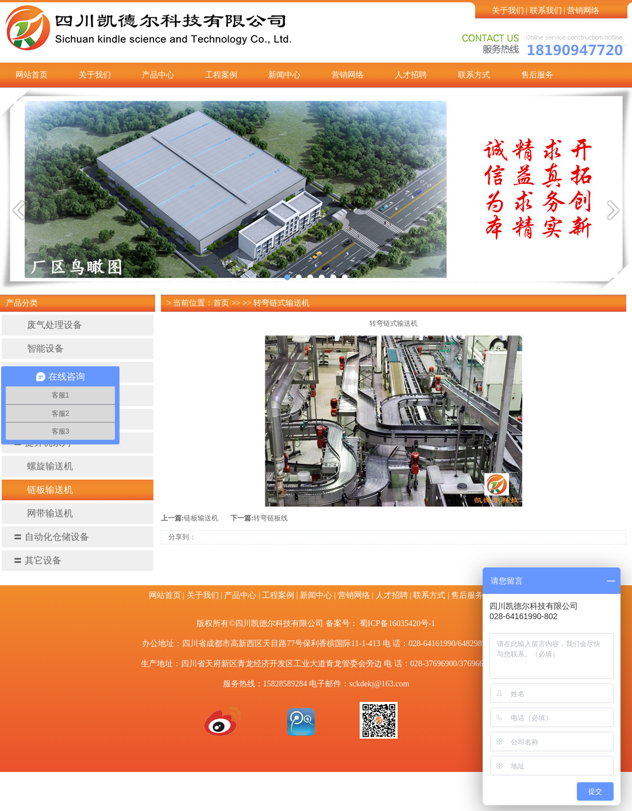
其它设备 (37, 560)
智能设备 (38, 348)
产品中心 (158, 75)
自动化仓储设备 (51, 537)
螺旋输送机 (43, 466)
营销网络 (583, 10)
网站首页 (32, 75)
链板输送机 (43, 490)
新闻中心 (284, 75)
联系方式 (474, 75)
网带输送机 (43, 513)
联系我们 (546, 10)
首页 (221, 303)
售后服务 (537, 75)
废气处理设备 (47, 325)
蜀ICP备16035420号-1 (397, 623)
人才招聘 (411, 75)
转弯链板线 (270, 518)
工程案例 (221, 75)
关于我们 (508, 10)
